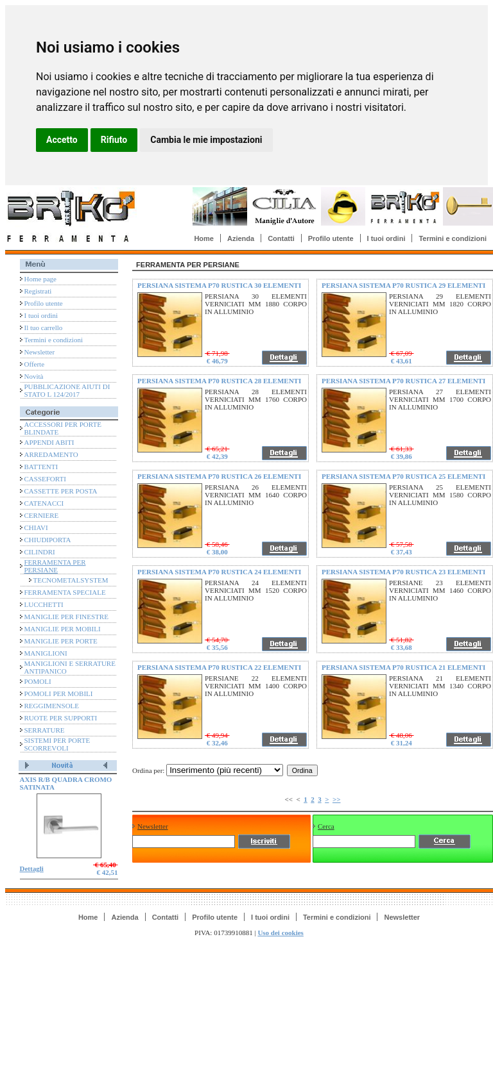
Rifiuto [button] (114, 140)
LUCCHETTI (44, 604)
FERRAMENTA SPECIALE (65, 592)
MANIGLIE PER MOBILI (62, 629)
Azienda (240, 238)
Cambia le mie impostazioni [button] (206, 140)
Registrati (38, 291)
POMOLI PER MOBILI (58, 693)
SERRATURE (44, 730)
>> (337, 799)
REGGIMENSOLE (52, 706)
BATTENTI (41, 466)
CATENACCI (44, 503)
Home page (40, 279)
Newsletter (39, 352)
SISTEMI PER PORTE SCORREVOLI (57, 744)
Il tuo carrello (43, 327)
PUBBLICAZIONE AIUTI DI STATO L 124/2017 (67, 390)
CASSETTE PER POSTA (61, 491)
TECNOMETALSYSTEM (70, 580)
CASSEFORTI (45, 479)
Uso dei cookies (280, 932)
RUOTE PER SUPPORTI (61, 718)
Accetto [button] (62, 140)
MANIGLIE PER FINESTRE (66, 616)
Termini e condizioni (453, 238)
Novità (34, 376)
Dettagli (32, 868)
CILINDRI (39, 552)
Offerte (34, 364)
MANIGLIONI (45, 653)
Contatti (281, 238)
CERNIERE (41, 515)
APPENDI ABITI (49, 442)
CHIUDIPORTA (47, 540)
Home (204, 238)
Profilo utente (331, 238)
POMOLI (37, 681)
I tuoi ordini (386, 238)
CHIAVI (36, 527)
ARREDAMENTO (51, 454)
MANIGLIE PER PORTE (61, 641)
